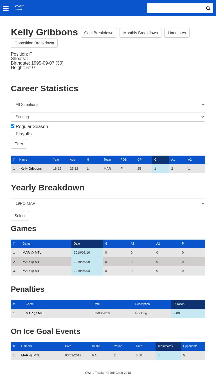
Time (139, 346)
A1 (173, 159)
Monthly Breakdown (140, 33)
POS (124, 159)
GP (140, 159)
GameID (26, 346)
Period (118, 346)
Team (107, 159)
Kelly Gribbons (31, 168)
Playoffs (24, 134)
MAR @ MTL (31, 252)
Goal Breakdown (99, 33)
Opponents (190, 346)
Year (56, 159)
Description (142, 304)
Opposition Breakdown (34, 43)
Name (23, 159)
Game (26, 243)
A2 (190, 159)
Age (72, 159)
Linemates (177, 33)
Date (77, 243)
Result (96, 346)
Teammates (165, 346)
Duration (179, 304)
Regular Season (32, 126)
